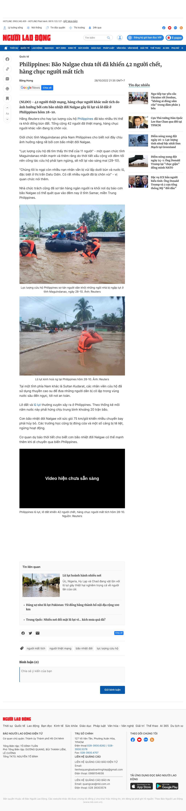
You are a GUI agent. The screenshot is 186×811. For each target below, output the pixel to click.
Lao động (37, 48)
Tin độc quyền (55, 28)
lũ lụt (37, 405)
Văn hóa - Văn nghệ (127, 48)
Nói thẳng (34, 28)
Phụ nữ (175, 48)
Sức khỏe (83, 48)
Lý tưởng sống (13, 28)
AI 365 (166, 48)
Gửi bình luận (112, 689)
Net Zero (61, 48)
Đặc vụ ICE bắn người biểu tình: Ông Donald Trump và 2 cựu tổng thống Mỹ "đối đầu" (165, 183)
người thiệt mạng (60, 648)
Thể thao (155, 48)
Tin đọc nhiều (139, 85)
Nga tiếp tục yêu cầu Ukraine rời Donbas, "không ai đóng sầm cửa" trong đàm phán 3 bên (165, 101)
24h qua (94, 28)
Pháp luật (108, 48)
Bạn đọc (49, 48)
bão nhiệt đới (84, 648)
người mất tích (36, 648)
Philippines (85, 119)
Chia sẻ (47, 87)
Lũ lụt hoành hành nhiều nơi (82, 575)
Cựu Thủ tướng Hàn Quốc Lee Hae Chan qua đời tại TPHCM (167, 121)
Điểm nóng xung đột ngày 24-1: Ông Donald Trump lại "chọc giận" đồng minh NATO (165, 162)
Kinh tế (72, 48)
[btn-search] (108, 37)
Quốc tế (25, 48)
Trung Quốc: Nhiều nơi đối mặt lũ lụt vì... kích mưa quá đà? (66, 620)
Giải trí (144, 48)
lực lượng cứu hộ (107, 648)
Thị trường (77, 28)
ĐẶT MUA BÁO (70, 21)
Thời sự (14, 48)
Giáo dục (96, 48)
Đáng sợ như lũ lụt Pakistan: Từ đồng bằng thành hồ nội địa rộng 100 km (72, 607)
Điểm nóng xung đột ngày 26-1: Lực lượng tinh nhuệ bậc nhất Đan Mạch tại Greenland (166, 142)
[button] (7, 107)
